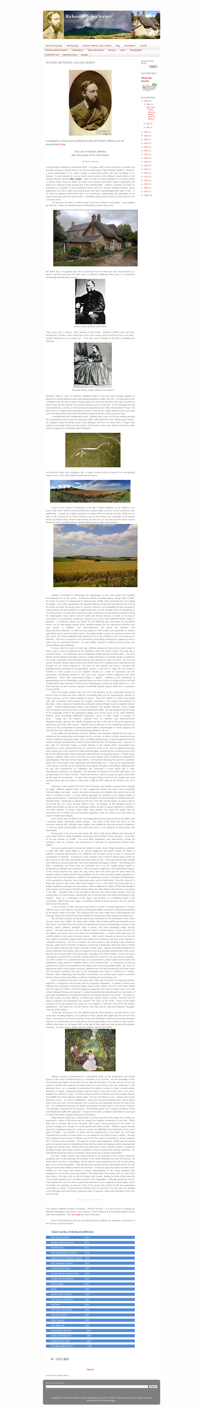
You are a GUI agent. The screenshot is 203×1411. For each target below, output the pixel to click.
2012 (146, 177)
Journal (143, 45)
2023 (146, 139)
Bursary (112, 50)
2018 (146, 158)
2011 (146, 180)
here (62, 144)
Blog (118, 45)
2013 (146, 173)
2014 (146, 169)
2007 (146, 192)
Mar (148, 127)
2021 (146, 147)
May (148, 104)
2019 (146, 154)
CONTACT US (52, 54)
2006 (146, 195)
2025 (146, 132)
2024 (146, 136)
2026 (146, 101)
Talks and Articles (95, 50)
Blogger (112, 1400)
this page (76, 1214)
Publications (77, 50)
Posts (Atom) (62, 1375)
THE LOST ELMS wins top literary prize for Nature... (150, 113)
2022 (146, 143)
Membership (72, 45)
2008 (146, 188)
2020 (146, 151)
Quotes (84, 54)
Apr (148, 123)
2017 (146, 162)
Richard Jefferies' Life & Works (96, 45)
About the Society (53, 45)
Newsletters (129, 45)
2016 (146, 165)
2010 (146, 184)
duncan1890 (92, 1400)
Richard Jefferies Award (56, 50)
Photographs (136, 50)
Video (122, 50)
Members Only (70, 54)
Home (90, 1369)
